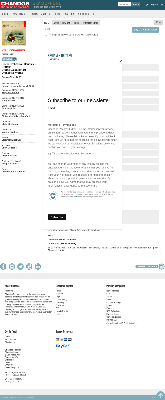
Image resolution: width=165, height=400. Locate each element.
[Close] (121, 60)
